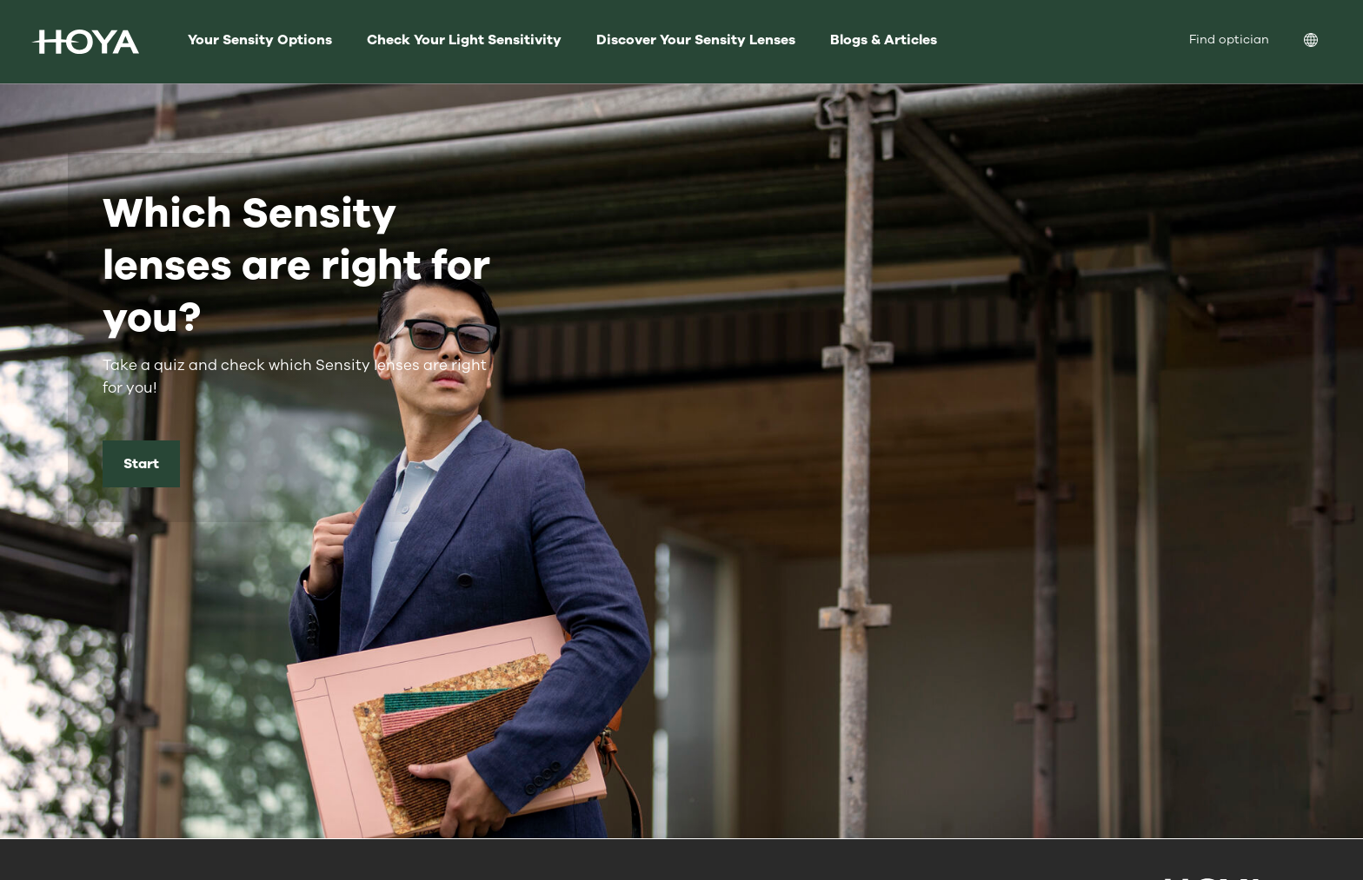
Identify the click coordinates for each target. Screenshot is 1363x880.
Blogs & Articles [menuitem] (883, 40)
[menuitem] (1325, 42)
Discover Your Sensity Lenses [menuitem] (695, 40)
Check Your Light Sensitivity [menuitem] (464, 40)
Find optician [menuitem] (1229, 39)
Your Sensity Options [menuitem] (260, 40)
